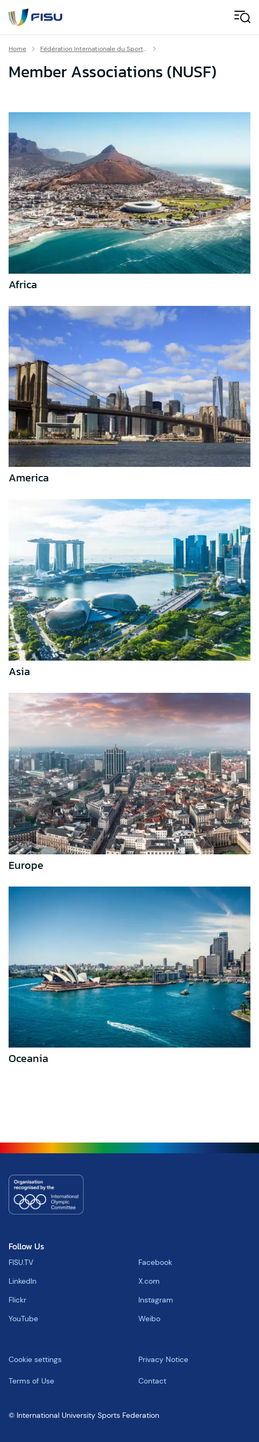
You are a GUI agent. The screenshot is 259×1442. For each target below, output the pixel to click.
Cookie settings (35, 1359)
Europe (26, 865)
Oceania (28, 1058)
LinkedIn (22, 1281)
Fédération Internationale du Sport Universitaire (93, 49)
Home (17, 49)
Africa (23, 284)
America (29, 478)
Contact (152, 1381)
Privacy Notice (163, 1359)
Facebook (155, 1262)
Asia (19, 671)
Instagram (155, 1300)
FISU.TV (21, 1262)
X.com (149, 1281)
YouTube (23, 1318)
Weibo (149, 1318)
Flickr (17, 1300)
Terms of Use (31, 1381)
